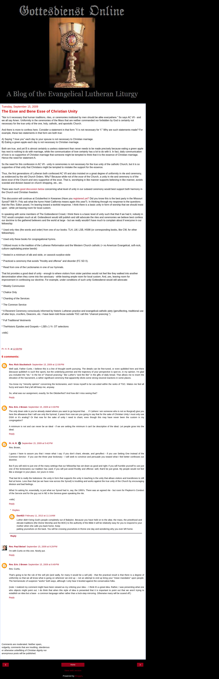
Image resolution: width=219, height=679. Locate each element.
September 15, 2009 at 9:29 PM (42, 546)
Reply (12, 397)
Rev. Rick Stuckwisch (20, 364)
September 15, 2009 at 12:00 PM (48, 364)
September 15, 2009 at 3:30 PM (43, 407)
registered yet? (81, 198)
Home (72, 665)
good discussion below (32, 189)
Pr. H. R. (13, 443)
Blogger (78, 676)
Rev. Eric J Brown (18, 407)
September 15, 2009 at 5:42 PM (37, 443)
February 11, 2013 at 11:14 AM (40, 515)
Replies (16, 510)
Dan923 (20, 515)
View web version (72, 670)
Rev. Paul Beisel (17, 546)
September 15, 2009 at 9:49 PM (43, 564)
